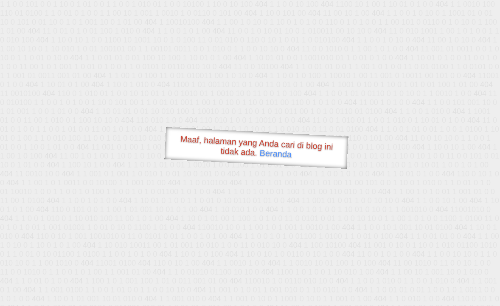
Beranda (275, 153)
